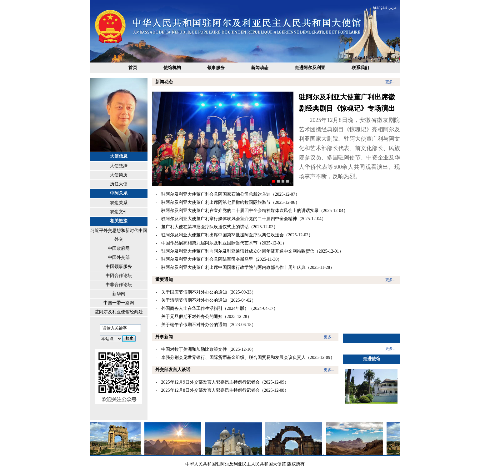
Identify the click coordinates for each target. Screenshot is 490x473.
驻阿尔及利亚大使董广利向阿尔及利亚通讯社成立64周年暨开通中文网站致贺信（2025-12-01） (252, 251)
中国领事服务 (119, 266)
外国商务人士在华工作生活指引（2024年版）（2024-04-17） (219, 308)
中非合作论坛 (119, 284)
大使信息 (119, 156)
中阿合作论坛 (119, 275)
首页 (132, 67)
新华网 (118, 293)
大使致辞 (119, 166)
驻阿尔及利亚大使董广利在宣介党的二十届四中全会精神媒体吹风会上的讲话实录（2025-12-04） (254, 210)
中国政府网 (119, 248)
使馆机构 (172, 67)
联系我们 (360, 67)
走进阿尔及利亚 (310, 67)
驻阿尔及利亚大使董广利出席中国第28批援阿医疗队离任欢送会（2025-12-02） (237, 235)
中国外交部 (119, 257)
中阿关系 (119, 193)
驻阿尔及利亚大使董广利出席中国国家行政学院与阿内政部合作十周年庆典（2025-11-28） (248, 267)
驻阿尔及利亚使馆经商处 (119, 311)
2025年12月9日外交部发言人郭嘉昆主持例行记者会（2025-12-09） (225, 382)
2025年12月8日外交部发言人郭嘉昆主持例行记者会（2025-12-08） (225, 390)
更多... (390, 82)
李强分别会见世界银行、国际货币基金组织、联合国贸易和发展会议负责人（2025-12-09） (248, 357)
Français (380, 7)
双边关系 (119, 202)
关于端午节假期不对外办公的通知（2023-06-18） (208, 324)
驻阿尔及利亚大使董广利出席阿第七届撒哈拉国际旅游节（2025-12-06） (230, 202)
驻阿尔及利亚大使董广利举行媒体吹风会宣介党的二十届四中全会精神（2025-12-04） (243, 218)
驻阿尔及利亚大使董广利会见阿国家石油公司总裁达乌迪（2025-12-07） (230, 194)
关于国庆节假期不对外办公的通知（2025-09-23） (208, 292)
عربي (392, 7)
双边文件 (119, 211)
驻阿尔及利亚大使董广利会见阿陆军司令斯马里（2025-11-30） (221, 259)
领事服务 (216, 67)
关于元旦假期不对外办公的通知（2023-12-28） (206, 316)
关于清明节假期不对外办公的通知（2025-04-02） (208, 300)
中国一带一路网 (118, 302)
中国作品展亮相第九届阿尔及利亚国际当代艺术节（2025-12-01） (224, 243)
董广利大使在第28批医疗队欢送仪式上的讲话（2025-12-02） (219, 226)
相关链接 (119, 221)
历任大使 (119, 184)
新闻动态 (259, 67)
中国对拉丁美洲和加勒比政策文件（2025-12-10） (208, 349)
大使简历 (119, 175)
